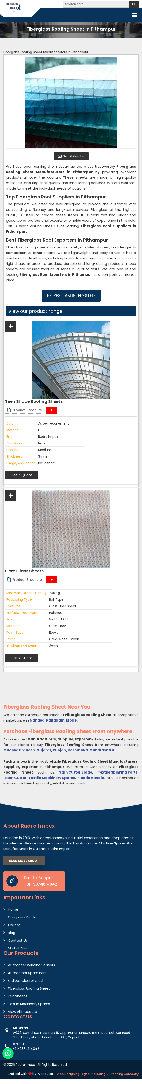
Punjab (59, 750)
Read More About (24, 861)
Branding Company (124, 1074)
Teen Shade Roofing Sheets (34, 401)
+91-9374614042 (40, 884)
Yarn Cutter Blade (75, 772)
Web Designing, (68, 1074)
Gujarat (43, 750)
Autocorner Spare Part (27, 972)
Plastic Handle (90, 777)
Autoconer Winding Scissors (31, 965)
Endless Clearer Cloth (26, 980)
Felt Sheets (17, 996)
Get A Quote (71, 156)
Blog (11, 932)
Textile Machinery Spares (52, 777)
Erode (71, 720)
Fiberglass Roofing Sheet (29, 988)
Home (13, 909)
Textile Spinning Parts (118, 772)
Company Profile (22, 917)
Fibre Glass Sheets (24, 571)
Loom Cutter (15, 777)
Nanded (37, 720)
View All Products (22, 1011)
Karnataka (78, 750)
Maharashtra (101, 750)
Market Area (18, 948)
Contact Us (18, 940)
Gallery (14, 924)
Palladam (55, 720)
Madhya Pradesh (19, 750)
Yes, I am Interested (71, 295)
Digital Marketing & (95, 1074)
